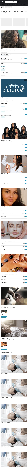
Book (26, 58)
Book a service (4, 316)
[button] (6, 2)
